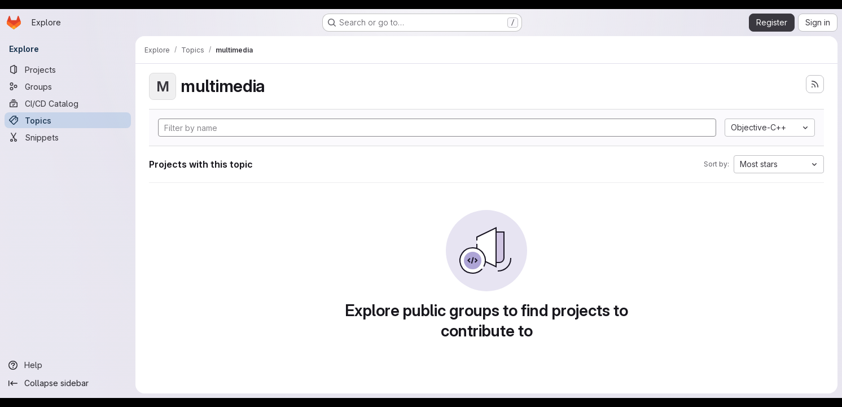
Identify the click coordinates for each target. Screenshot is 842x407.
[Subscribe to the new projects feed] (815, 84)
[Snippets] (68, 137)
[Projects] (68, 69)
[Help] (68, 365)
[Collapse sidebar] (68, 383)
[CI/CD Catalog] (68, 103)
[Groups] (68, 86)
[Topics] (68, 120)
